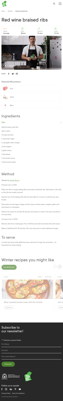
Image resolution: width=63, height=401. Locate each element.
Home (3, 11)
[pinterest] (15, 389)
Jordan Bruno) (14, 180)
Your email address (8, 356)
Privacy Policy (5, 393)
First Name (5, 344)
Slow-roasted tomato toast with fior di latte (23, 302)
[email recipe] (18, 74)
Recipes (10, 11)
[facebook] (1, 389)
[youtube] (20, 389)
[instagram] (6, 389)
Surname (4, 350)
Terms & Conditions (18, 393)
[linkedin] (11, 389)
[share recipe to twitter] (14, 74)
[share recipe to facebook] (10, 74)
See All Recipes (9, 267)
